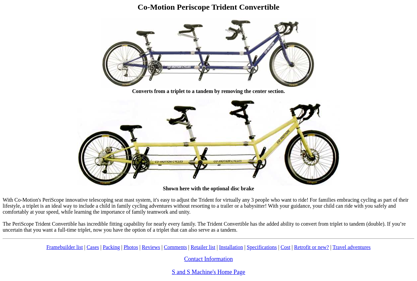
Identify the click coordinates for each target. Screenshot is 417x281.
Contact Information (208, 259)
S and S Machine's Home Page (208, 272)
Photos (131, 247)
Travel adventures (352, 247)
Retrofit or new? (311, 247)
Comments (175, 247)
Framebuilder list (64, 247)
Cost (285, 247)
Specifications (262, 247)
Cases (92, 247)
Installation (231, 247)
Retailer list (203, 247)
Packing (111, 247)
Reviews (151, 247)
